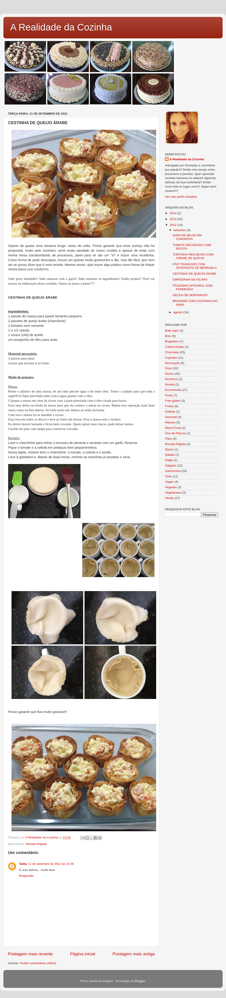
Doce (168, 368)
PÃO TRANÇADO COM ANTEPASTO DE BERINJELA (195, 265)
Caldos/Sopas (174, 346)
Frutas (169, 406)
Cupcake (171, 357)
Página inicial (82, 954)
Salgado (170, 465)
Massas (170, 422)
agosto (178, 312)
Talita (23, 864)
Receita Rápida (36, 844)
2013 (173, 219)
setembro (180, 230)
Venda (169, 498)
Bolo (168, 336)
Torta (168, 476)
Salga (169, 460)
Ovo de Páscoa (175, 433)
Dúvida (169, 384)
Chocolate (172, 352)
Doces (169, 373)
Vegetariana (173, 492)
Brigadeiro (172, 341)
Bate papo (172, 330)
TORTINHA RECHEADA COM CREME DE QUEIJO (193, 256)
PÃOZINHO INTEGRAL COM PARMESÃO (193, 287)
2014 (173, 213)
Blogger (140, 981)
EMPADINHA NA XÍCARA (190, 279)
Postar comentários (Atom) (38, 963)
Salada (169, 454)
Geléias (170, 411)
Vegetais (171, 487)
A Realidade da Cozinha (61, 27)
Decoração (172, 363)
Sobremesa (173, 471)
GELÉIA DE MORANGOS (190, 295)
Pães (168, 438)
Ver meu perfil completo (181, 196)
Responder (26, 875)
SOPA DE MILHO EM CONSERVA (187, 237)
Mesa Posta (173, 427)
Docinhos (171, 379)
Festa (169, 395)
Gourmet (171, 417)
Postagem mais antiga (134, 954)
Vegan (169, 481)
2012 (173, 225)
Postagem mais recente (30, 954)
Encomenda (173, 390)
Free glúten (172, 400)
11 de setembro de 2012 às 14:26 (51, 864)
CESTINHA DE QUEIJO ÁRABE (195, 273)
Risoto (169, 449)
